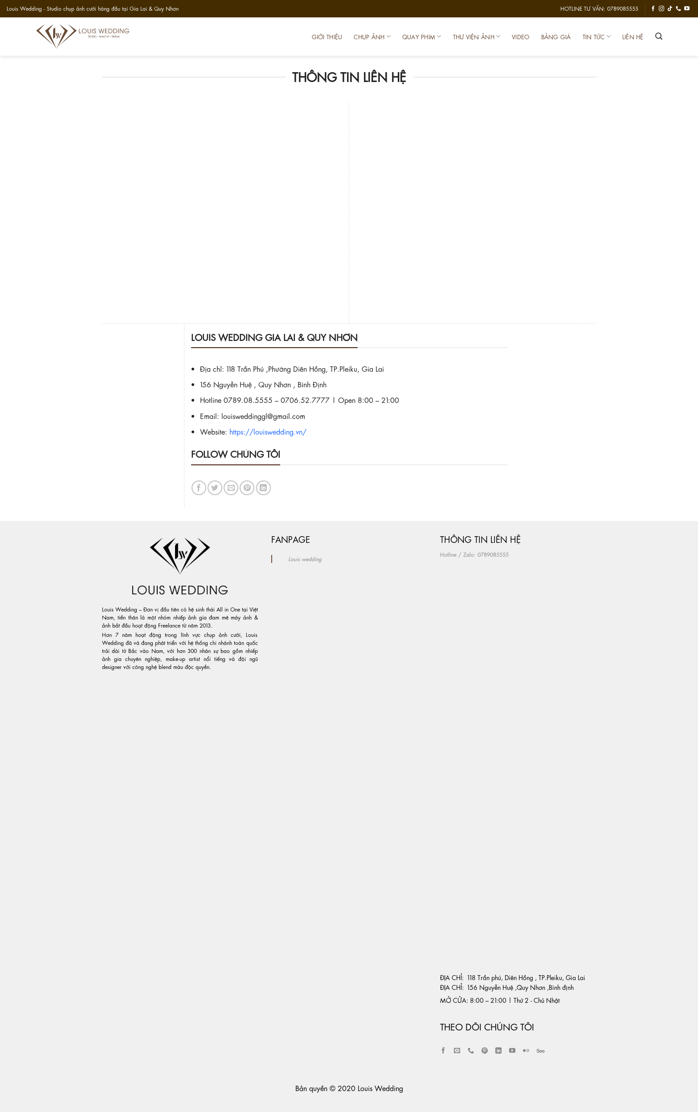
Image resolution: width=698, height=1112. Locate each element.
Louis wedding (305, 559)
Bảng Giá (556, 37)
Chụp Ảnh (372, 36)
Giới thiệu (327, 37)
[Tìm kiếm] (658, 36)
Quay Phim (421, 36)
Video (520, 37)
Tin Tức (597, 36)
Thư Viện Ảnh (477, 36)
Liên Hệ (633, 37)
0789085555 (493, 554)
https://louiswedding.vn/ (267, 431)
